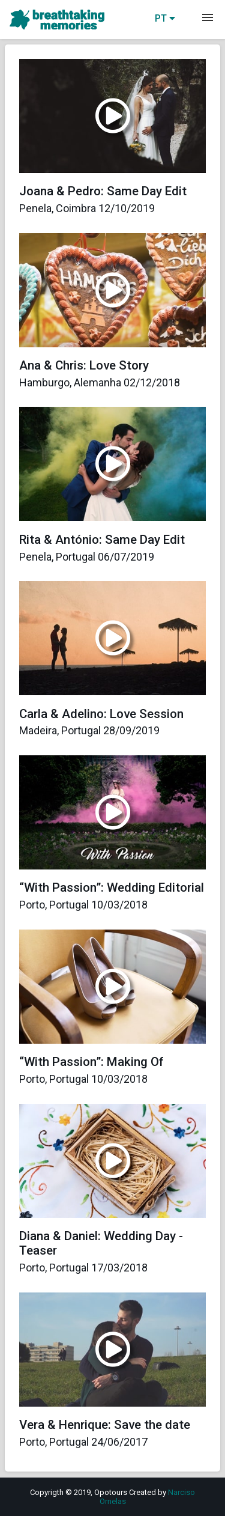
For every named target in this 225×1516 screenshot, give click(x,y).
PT (165, 18)
